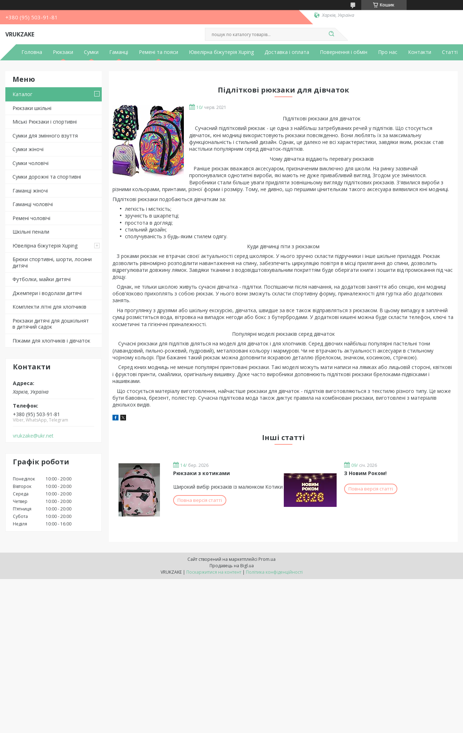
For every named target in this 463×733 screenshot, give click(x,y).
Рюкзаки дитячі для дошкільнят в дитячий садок (50, 323)
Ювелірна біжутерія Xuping (221, 52)
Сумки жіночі (28, 149)
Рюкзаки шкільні (31, 108)
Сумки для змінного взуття (45, 135)
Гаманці (118, 52)
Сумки (91, 52)
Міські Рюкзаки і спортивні (44, 121)
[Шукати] (331, 34)
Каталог (22, 94)
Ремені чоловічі (31, 218)
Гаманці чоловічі (32, 204)
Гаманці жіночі (30, 190)
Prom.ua (267, 559)
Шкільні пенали (30, 231)
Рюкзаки (63, 52)
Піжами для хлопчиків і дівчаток (51, 340)
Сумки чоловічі (30, 163)
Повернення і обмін (343, 52)
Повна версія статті (199, 500)
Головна (31, 52)
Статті (450, 52)
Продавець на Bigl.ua (232, 566)
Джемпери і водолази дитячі (47, 293)
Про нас (387, 52)
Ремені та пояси (158, 52)
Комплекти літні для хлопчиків (49, 306)
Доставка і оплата (287, 52)
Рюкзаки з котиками (201, 473)
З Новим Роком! (365, 473)
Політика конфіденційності (274, 572)
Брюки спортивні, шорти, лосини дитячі (52, 262)
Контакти (419, 52)
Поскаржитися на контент (213, 572)
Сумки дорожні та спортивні (46, 176)
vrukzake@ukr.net (33, 436)
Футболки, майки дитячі (41, 279)
